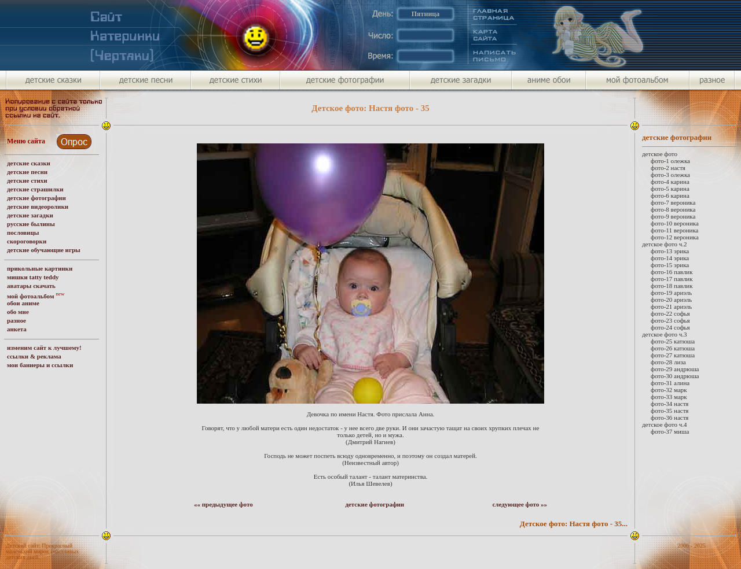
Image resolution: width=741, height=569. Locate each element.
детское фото (659, 153)
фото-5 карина (670, 188)
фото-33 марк (669, 396)
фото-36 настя (669, 417)
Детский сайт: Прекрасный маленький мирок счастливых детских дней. (42, 551)
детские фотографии (374, 504)
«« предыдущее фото (223, 504)
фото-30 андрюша (675, 375)
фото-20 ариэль (671, 299)
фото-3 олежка (670, 174)
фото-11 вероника (675, 230)
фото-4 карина (670, 181)
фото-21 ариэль (671, 306)
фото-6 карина (670, 195)
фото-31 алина (670, 382)
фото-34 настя (669, 403)
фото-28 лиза (668, 362)
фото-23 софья (670, 320)
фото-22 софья (670, 313)
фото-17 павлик (672, 278)
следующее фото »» (519, 504)
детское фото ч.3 (664, 334)
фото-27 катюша (673, 355)
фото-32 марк (669, 389)
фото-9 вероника (673, 216)
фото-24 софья (670, 327)
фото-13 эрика (670, 250)
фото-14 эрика (670, 257)
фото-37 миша (670, 431)
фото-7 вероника (673, 202)
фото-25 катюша (673, 341)
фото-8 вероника (673, 209)
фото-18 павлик (672, 285)
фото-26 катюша (673, 348)
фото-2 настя (668, 167)
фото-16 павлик (672, 271)
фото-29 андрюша (675, 368)
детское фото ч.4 (664, 424)
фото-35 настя (669, 410)
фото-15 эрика (670, 264)
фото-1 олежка (670, 160)
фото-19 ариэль (671, 292)
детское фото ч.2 (664, 244)
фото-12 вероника (675, 237)
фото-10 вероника (675, 223)
